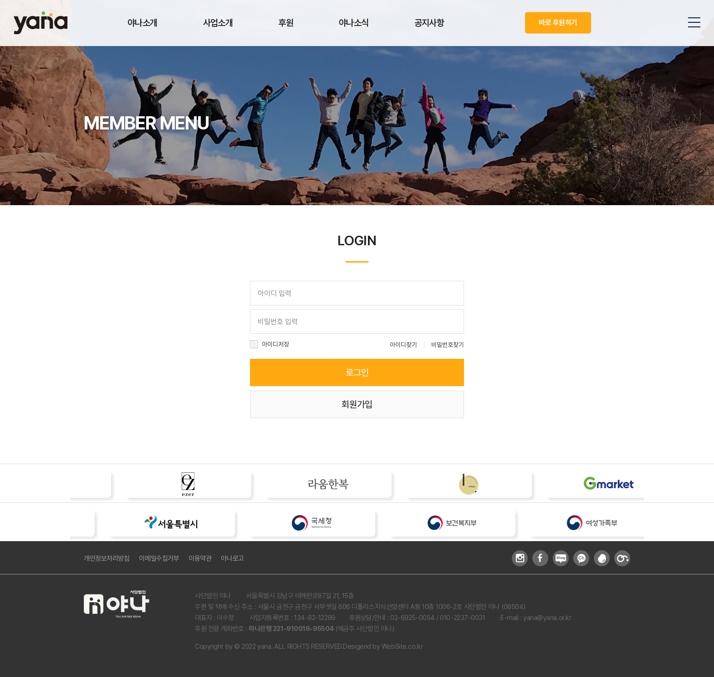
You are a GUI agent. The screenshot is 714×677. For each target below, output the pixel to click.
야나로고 (232, 558)
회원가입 (357, 404)
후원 (285, 22)
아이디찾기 (403, 344)
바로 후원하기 (558, 22)
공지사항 (429, 22)
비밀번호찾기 (447, 344)
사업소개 (218, 22)
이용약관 (200, 558)
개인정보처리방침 (106, 558)
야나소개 (143, 22)
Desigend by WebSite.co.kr (383, 646)
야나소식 (354, 22)
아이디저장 (275, 344)
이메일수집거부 (159, 558)
